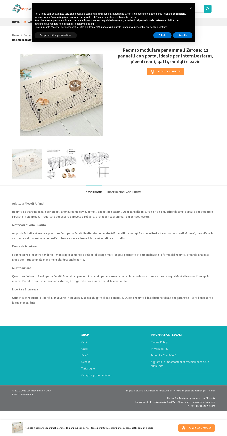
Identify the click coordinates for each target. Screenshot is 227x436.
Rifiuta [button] (162, 35)
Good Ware (172, 402)
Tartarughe (88, 368)
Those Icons (184, 402)
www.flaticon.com (205, 402)
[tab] (94, 191)
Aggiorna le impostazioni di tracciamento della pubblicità (180, 364)
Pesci (84, 355)
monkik (162, 402)
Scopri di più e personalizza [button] (55, 35)
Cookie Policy (159, 342)
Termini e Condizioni (163, 355)
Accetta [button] (182, 35)
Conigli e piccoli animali (96, 375)
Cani (84, 342)
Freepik (154, 402)
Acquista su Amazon (166, 71)
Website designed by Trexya (201, 405)
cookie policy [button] (129, 17)
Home (15, 35)
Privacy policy (159, 349)
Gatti (84, 349)
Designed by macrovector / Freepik (197, 398)
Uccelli (85, 362)
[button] (190, 8)
